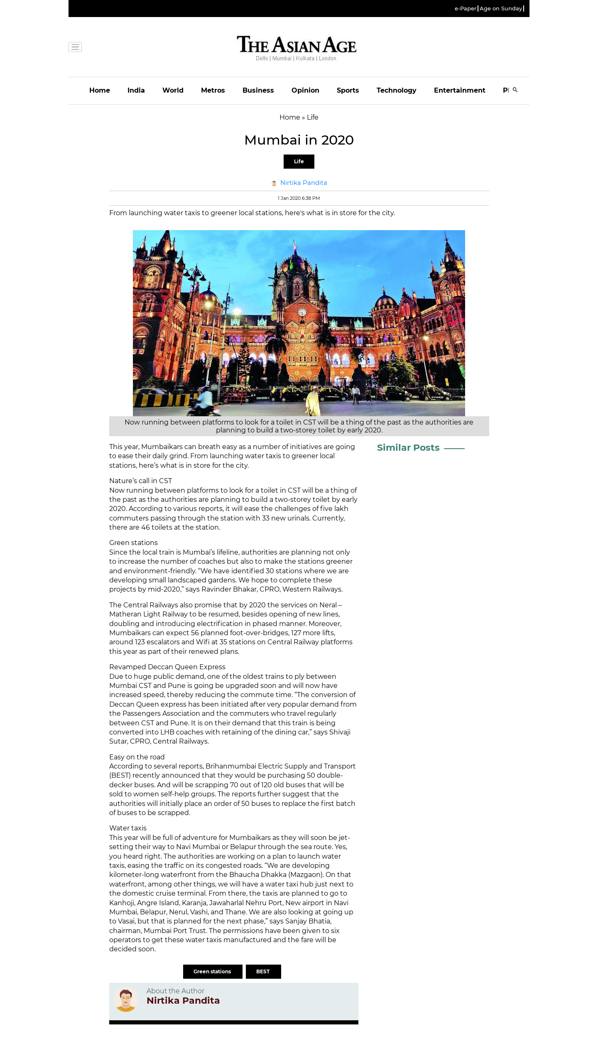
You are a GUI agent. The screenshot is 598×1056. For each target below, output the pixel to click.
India (136, 90)
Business (258, 90)
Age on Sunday (501, 8)
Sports (348, 90)
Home (99, 90)
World (173, 90)
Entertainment (459, 90)
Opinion (305, 90)
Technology (397, 90)
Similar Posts (408, 447)
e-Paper (465, 8)
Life (299, 161)
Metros (213, 90)
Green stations (213, 971)
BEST (263, 971)
